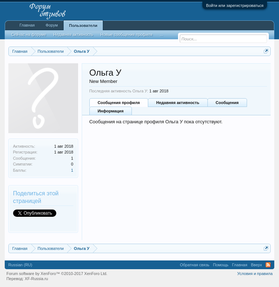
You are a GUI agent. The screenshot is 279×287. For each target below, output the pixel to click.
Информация (111, 111)
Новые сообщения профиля (127, 34)
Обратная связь (194, 265)
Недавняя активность (177, 102)
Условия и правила (254, 273)
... (161, 34)
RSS (268, 264)
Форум (52, 25)
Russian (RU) (20, 265)
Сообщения (227, 102)
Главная (27, 25)
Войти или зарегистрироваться (234, 5)
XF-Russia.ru (36, 278)
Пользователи (83, 25)
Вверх (256, 265)
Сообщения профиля (119, 102)
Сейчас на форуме (28, 34)
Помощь (221, 265)
